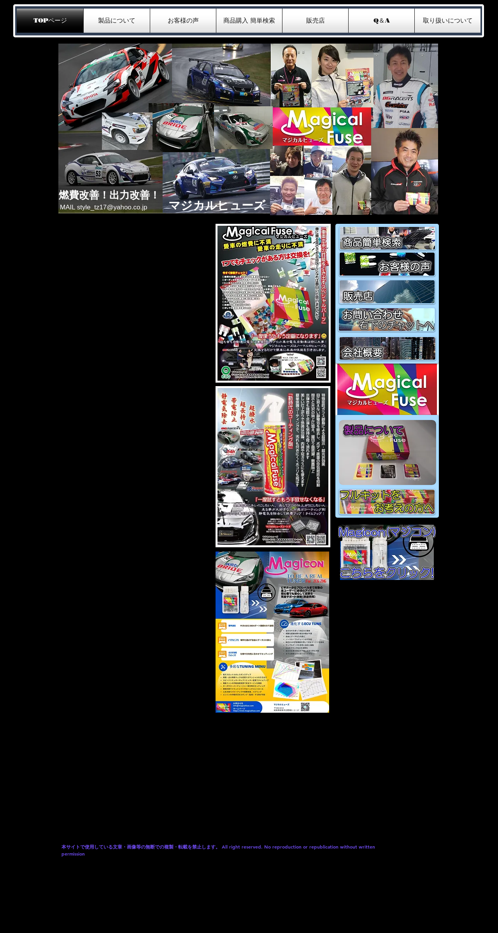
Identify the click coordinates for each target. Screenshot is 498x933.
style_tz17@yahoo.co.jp (112, 207)
